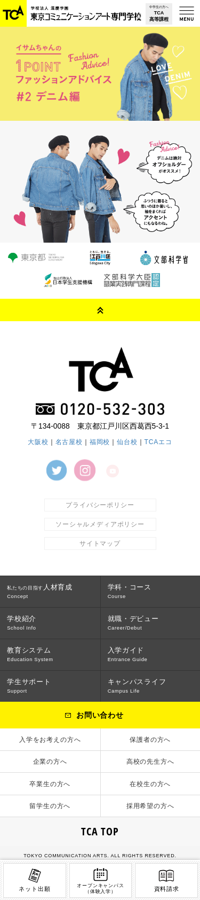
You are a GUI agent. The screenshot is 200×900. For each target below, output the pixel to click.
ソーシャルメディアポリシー (100, 524)
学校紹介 (21, 623)
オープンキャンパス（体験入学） (100, 880)
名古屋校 (69, 442)
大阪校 (38, 442)
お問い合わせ (100, 715)
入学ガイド (128, 654)
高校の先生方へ (150, 761)
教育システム (30, 654)
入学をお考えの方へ (50, 739)
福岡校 (100, 442)
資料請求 (166, 879)
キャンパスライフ (137, 686)
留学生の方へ (49, 806)
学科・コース (129, 591)
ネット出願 (34, 879)
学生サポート (29, 686)
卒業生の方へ (49, 784)
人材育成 (40, 591)
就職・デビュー (133, 623)
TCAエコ (158, 442)
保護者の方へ (150, 739)
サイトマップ (100, 543)
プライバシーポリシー (100, 505)
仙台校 (127, 442)
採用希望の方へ (150, 806)
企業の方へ (50, 761)
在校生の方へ (150, 784)
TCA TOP (100, 831)
